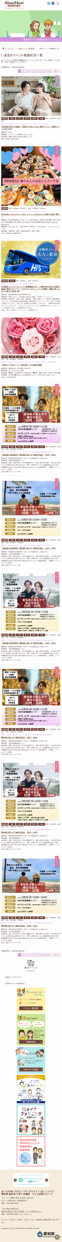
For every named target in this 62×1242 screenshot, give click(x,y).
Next (46, 1180)
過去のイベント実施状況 (26, 48)
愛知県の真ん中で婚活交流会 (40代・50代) (19, 738)
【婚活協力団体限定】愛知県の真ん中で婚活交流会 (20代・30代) (28, 548)
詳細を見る (31, 1042)
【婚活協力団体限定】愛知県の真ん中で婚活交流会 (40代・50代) (28, 455)
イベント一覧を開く (31, 1008)
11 (50, 71)
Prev (15, 1180)
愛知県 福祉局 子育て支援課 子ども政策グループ (21, 1211)
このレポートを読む (31, 1069)
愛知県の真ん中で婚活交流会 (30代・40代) (19, 832)
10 (46, 71)
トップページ (9, 48)
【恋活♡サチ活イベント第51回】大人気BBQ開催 (21, 365)
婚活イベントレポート (14, 977)
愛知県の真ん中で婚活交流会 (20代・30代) (19, 926)
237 (55, 71)
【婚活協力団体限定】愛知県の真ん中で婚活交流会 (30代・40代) (28, 643)
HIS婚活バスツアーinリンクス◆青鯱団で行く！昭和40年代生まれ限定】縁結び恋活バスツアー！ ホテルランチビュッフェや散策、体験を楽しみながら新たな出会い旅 (31, 289)
